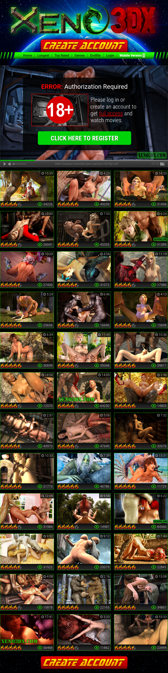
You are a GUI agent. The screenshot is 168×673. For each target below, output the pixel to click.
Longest (43, 55)
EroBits (95, 55)
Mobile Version (131, 55)
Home (27, 55)
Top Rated (61, 55)
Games (79, 55)
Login (110, 55)
